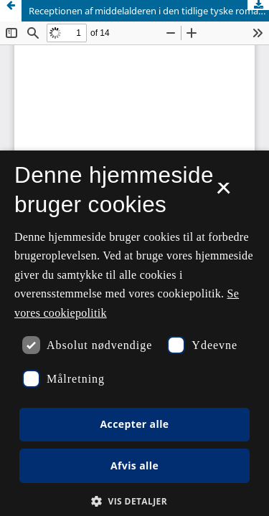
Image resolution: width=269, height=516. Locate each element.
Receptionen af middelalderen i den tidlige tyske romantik (149, 10)
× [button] (223, 193)
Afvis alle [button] (134, 465)
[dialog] (134, 333)
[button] (134, 501)
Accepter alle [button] (134, 424)
